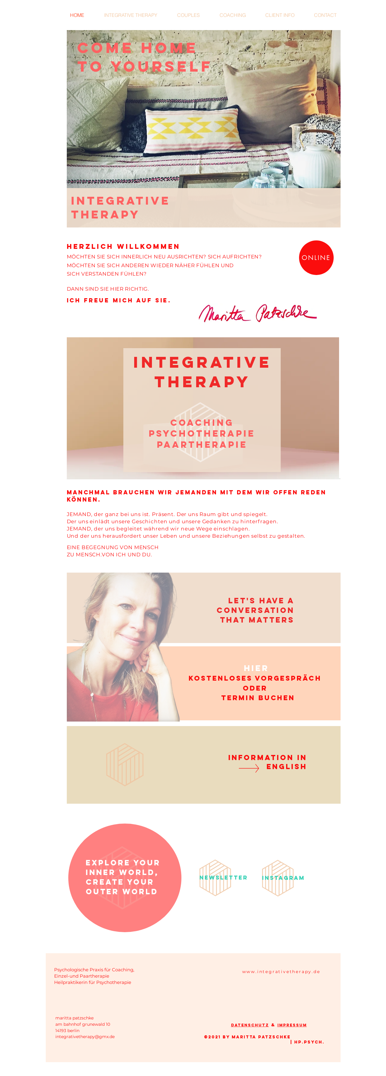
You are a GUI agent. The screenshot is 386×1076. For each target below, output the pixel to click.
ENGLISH (287, 766)
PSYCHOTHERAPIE (202, 433)
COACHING (202, 422)
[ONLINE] (316, 257)
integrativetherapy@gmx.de (85, 1036)
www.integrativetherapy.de (281, 971)
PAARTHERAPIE (202, 444)
